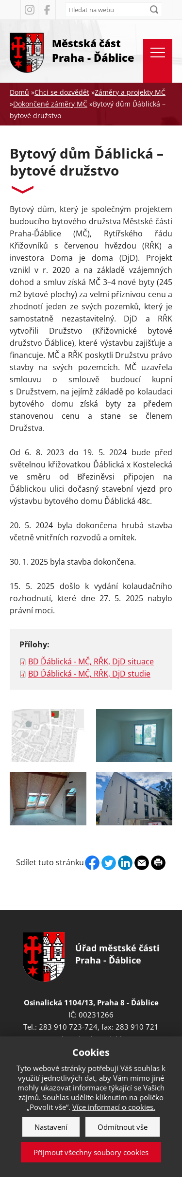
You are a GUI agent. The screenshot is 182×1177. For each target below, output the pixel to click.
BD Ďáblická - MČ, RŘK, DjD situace (91, 661)
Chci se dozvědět (61, 92)
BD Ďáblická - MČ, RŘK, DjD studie (89, 673)
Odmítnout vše (123, 1127)
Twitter (108, 863)
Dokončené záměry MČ (50, 103)
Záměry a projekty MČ (130, 92)
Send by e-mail (141, 863)
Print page (158, 863)
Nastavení (50, 1127)
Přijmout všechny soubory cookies (91, 1152)
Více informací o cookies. (113, 1107)
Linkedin (125, 863)
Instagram (29, 9)
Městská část (93, 50)
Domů (19, 92)
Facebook (46, 9)
